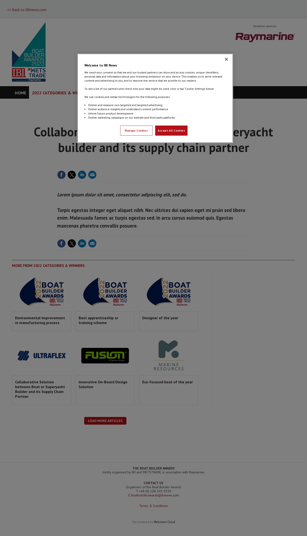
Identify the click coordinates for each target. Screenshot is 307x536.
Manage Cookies (136, 130)
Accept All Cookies (171, 130)
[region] (155, 98)
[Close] (226, 59)
